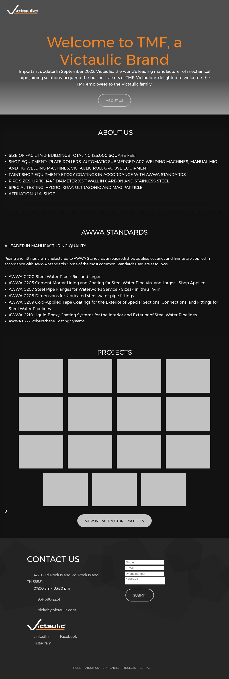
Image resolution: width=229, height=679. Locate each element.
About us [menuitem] (92, 667)
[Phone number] (46, 599)
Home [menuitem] (77, 667)
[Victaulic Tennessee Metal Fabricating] (22, 10)
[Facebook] (67, 636)
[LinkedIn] (40, 636)
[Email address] (54, 610)
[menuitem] (183, 11)
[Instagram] (41, 643)
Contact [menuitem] (146, 667)
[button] (40, 376)
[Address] (64, 578)
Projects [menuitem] (129, 667)
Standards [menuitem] (111, 667)
